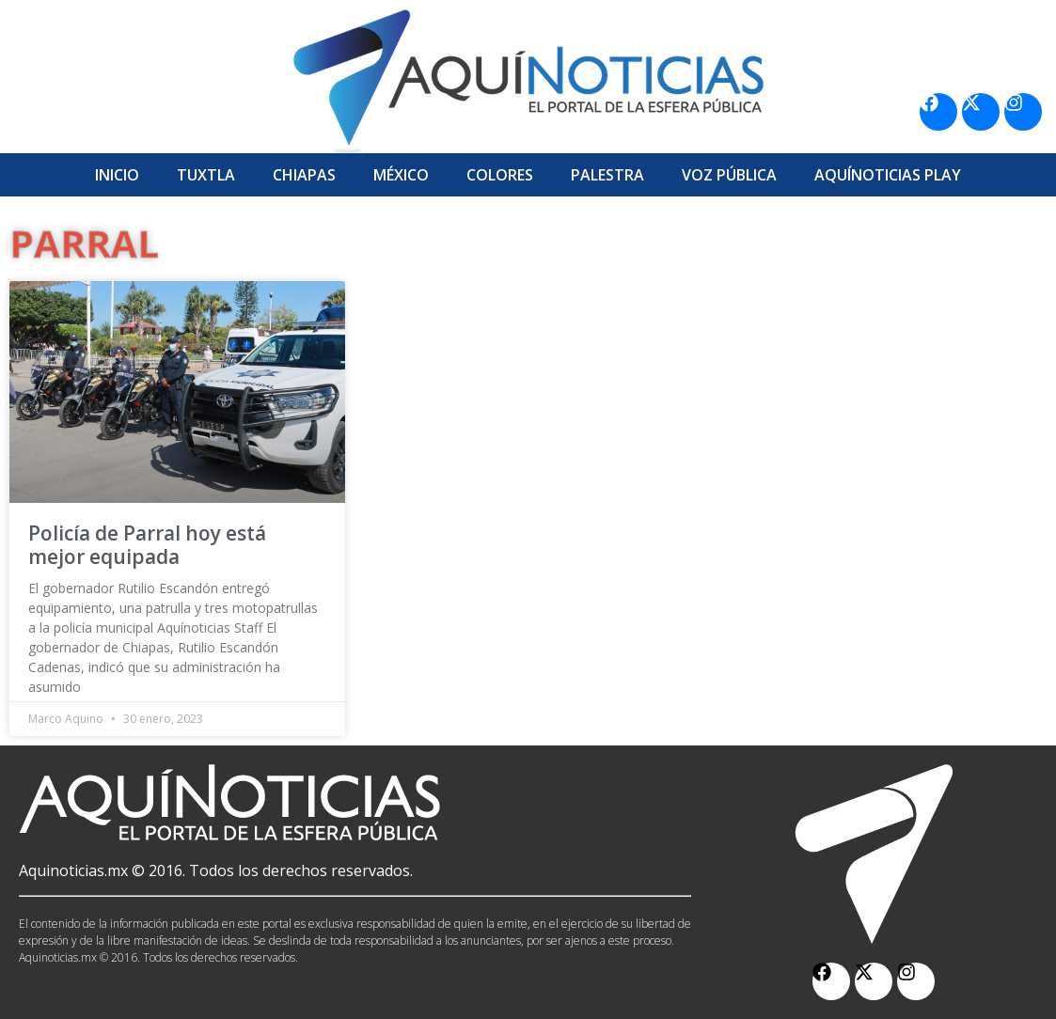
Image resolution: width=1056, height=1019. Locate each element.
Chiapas (304, 175)
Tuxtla (206, 175)
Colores (499, 175)
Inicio (117, 175)
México (401, 175)
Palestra (607, 175)
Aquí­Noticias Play (887, 175)
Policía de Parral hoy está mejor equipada (147, 545)
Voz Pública (729, 175)
